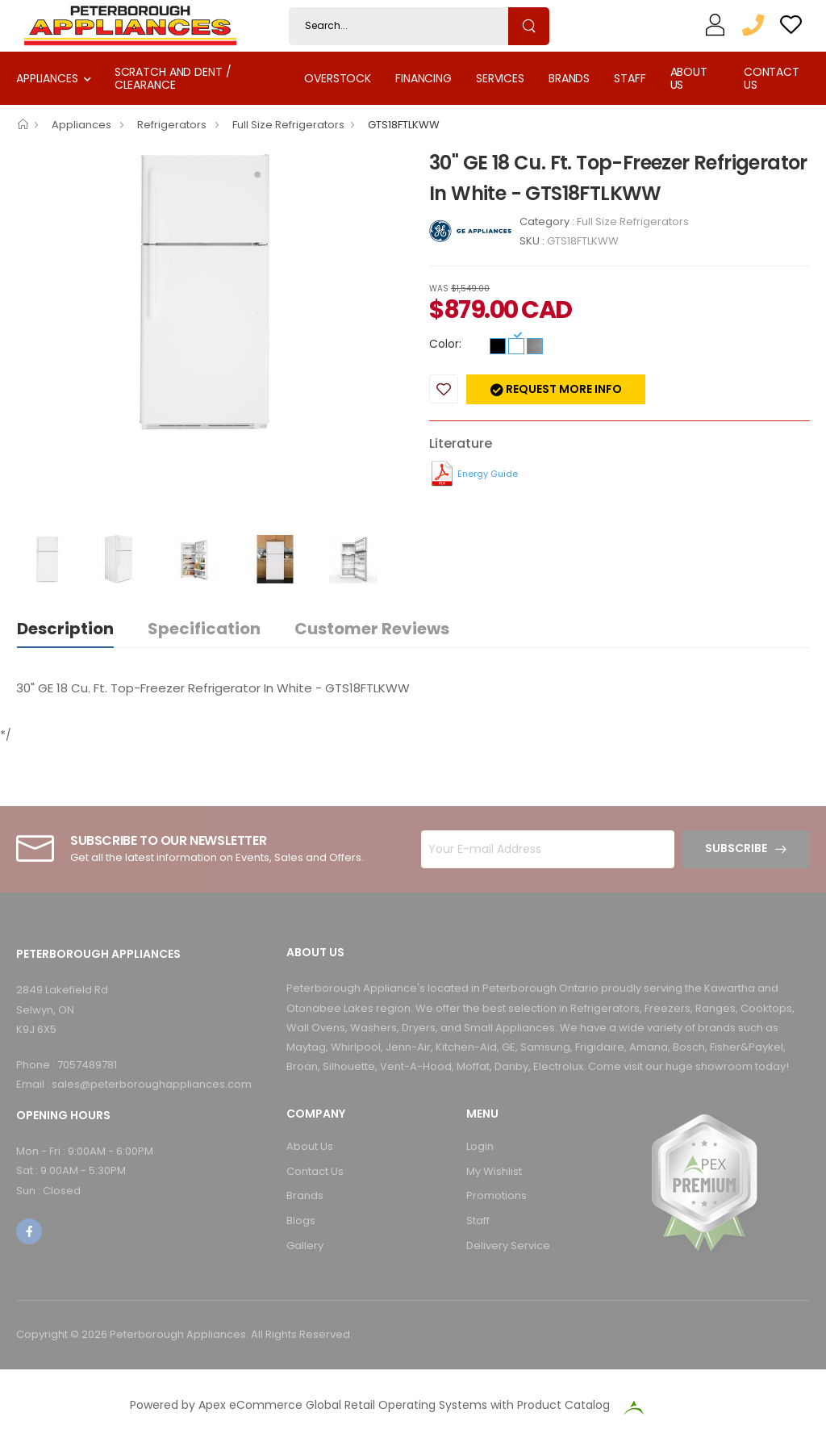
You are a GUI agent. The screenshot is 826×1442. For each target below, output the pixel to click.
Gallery (304, 1245)
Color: (445, 344)
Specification (204, 628)
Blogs (300, 1220)
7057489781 (87, 1064)
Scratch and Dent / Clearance (173, 78)
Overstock (337, 78)
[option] (210, 292)
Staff (629, 78)
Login (480, 1146)
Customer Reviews (371, 628)
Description (65, 628)
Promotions (496, 1195)
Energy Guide (487, 473)
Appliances (47, 78)
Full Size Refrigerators (288, 124)
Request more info (562, 389)
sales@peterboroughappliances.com (152, 1084)
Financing (423, 78)
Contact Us (771, 78)
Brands (569, 78)
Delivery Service (508, 1245)
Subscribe (736, 848)
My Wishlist (494, 1171)
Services (500, 78)
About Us (688, 78)
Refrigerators (173, 124)
